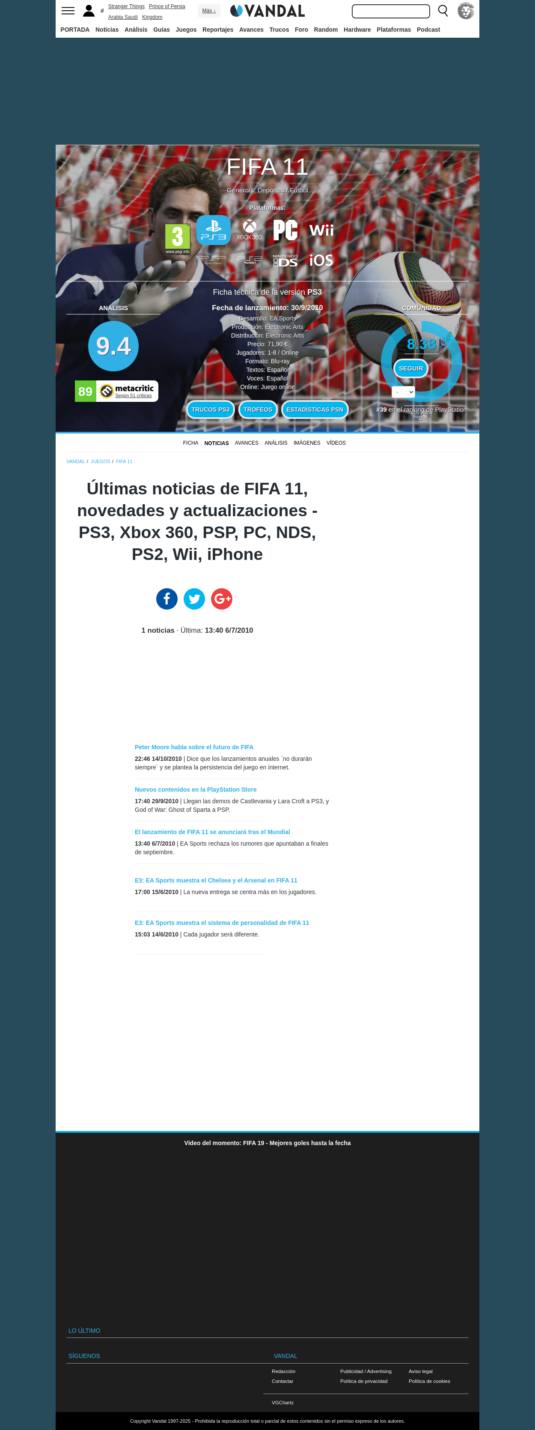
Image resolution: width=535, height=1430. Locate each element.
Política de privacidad (363, 1381)
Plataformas (394, 29)
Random (326, 29)
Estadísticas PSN (314, 409)
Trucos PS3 (211, 409)
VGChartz (283, 1402)
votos (422, 412)
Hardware (357, 29)
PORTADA (74, 29)
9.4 (113, 346)
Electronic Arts (284, 326)
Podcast (428, 29)
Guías (161, 29)
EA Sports (283, 318)
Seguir (411, 368)
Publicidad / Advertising (366, 1371)
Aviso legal (421, 1371)
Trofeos (258, 409)
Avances (251, 29)
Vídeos (336, 443)
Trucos (279, 29)
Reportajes (217, 29)
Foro (301, 29)
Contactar (282, 1381)
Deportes (271, 190)
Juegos (186, 29)
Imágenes (307, 443)
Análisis (136, 29)
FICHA (191, 443)
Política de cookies (429, 1381)
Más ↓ (209, 11)
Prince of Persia (167, 6)
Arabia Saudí (123, 17)
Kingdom (152, 17)
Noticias (107, 29)
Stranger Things (126, 6)
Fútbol (299, 190)
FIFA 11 (267, 166)
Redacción (283, 1371)
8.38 (422, 343)
